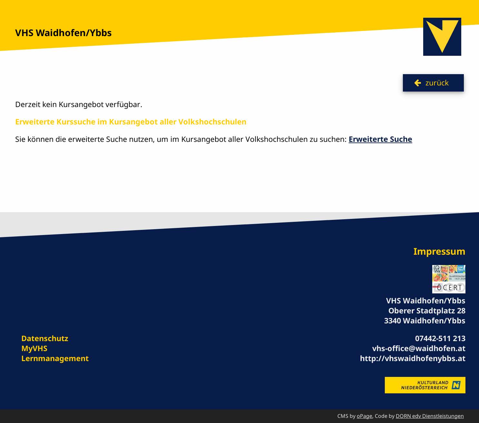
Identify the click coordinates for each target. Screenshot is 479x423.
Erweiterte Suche (380, 139)
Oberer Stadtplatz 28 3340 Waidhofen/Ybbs (424, 315)
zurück (437, 82)
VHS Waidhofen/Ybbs (63, 32)
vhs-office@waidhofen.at (418, 348)
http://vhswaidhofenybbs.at (412, 358)
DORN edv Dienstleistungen (430, 415)
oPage (364, 415)
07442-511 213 (440, 338)
